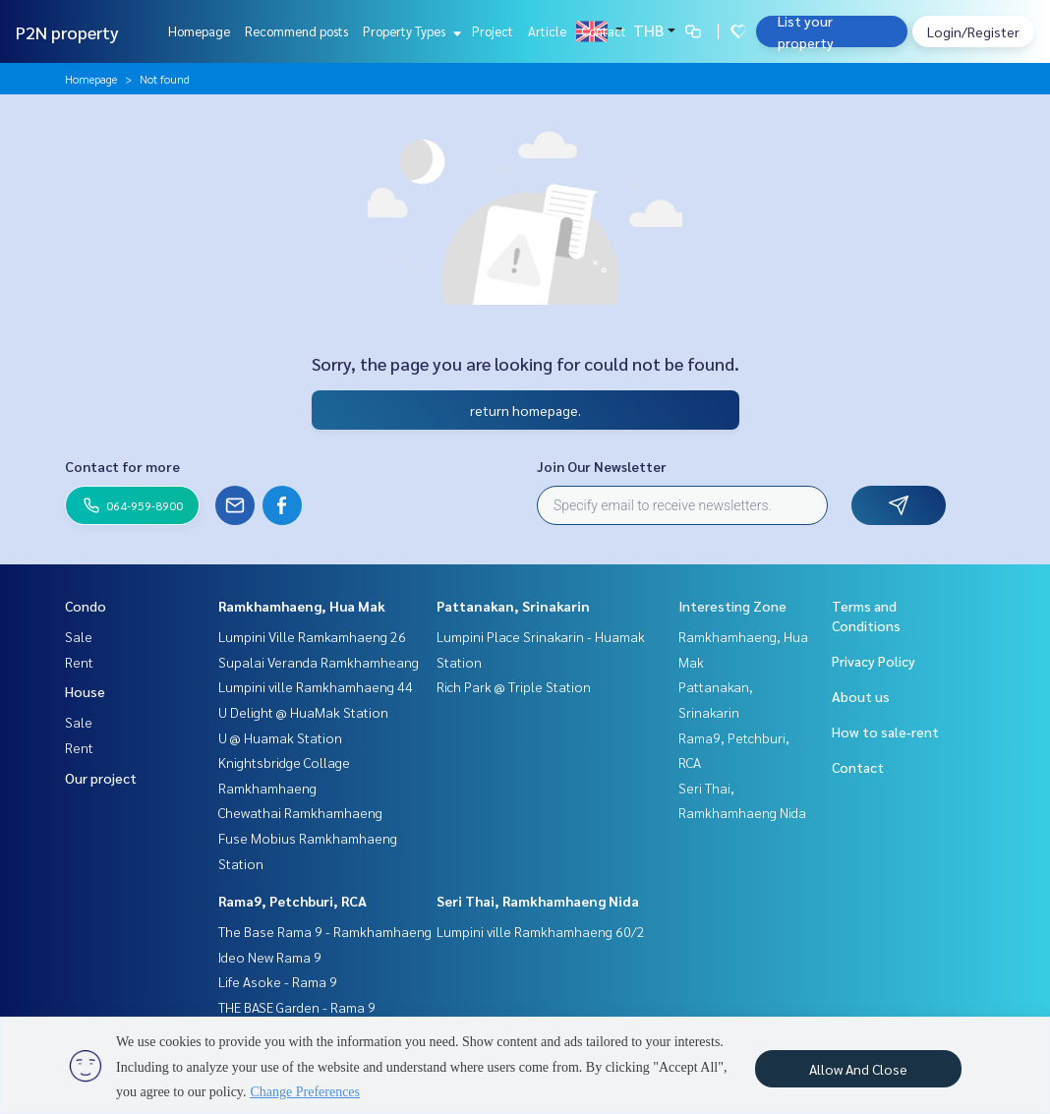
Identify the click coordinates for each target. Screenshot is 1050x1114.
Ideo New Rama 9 (269, 957)
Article (547, 31)
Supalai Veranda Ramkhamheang (318, 662)
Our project (101, 778)
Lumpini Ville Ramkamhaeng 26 (312, 636)
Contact (603, 31)
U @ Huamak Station (280, 737)
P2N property (67, 32)
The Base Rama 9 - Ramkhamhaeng (325, 931)
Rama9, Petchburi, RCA (292, 900)
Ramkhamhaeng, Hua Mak (301, 606)
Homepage (199, 31)
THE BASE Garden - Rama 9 (297, 1007)
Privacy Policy (873, 661)
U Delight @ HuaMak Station (303, 712)
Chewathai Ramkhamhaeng (300, 812)
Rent (79, 662)
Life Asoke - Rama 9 (277, 981)
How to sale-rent (885, 731)
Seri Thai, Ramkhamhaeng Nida (538, 900)
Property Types (409, 31)
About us (861, 696)
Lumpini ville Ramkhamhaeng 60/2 (541, 931)
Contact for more (122, 466)
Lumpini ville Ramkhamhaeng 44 (315, 686)
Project (492, 31)
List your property (806, 31)
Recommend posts (296, 31)
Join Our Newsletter (602, 466)
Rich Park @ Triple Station (514, 686)
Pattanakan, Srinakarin (513, 606)
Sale (78, 636)
